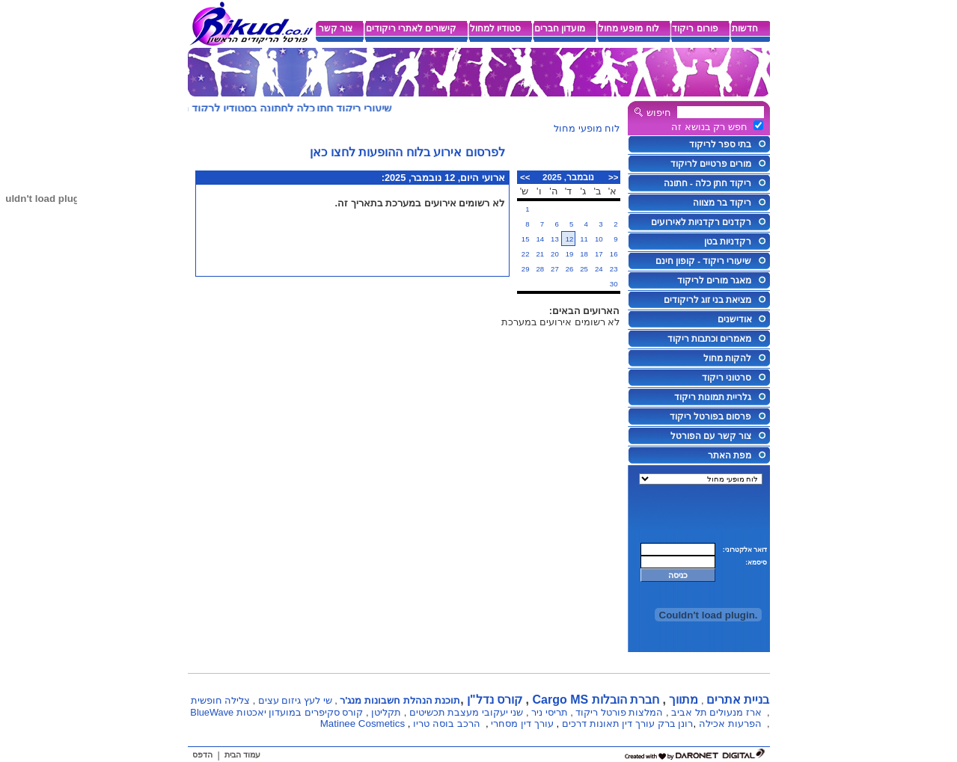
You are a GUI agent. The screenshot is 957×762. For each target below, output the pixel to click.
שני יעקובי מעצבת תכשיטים (466, 712)
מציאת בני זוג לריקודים (708, 299)
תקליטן (386, 712)
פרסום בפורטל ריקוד (710, 416)
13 (555, 239)
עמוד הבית (242, 754)
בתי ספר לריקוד (720, 144)
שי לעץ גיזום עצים (295, 700)
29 (526, 269)
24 (599, 269)
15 (526, 239)
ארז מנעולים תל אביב (716, 712)
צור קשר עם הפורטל (711, 435)
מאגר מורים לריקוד (714, 280)
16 (614, 254)
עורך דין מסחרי (522, 723)
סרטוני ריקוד (726, 377)
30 (614, 284)
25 (584, 269)
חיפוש (658, 112)
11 (584, 239)
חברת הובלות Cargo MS (595, 699)
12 (570, 239)
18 (584, 254)
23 (614, 269)
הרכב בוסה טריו (446, 723)
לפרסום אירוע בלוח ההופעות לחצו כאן (407, 152)
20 (555, 254)
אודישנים (735, 319)
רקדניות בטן (727, 241)
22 (526, 254)
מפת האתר (729, 455)
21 (540, 254)
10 (599, 239)
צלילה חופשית (221, 700)
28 (540, 269)
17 (599, 254)
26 (570, 269)
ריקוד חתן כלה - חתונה (708, 183)
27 (555, 269)
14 (540, 239)
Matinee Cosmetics (362, 723)
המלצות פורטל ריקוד (619, 712)
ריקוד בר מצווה (722, 202)
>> (525, 177)
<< (613, 177)
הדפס (202, 754)
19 (570, 254)
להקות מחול (727, 358)
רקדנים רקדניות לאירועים (701, 222)
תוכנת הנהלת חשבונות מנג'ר (400, 700)
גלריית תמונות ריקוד (712, 397)
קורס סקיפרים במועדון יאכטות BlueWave (276, 712)
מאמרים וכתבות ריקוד (709, 338)
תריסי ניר (549, 712)
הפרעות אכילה (730, 723)
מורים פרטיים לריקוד (710, 163)
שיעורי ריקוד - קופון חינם (703, 260)
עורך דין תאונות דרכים (608, 723)
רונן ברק (676, 723)
